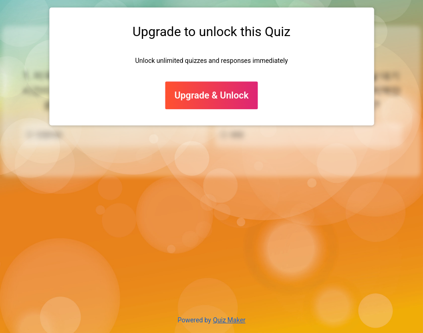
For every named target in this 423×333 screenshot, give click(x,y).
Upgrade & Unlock (211, 95)
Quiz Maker (229, 320)
